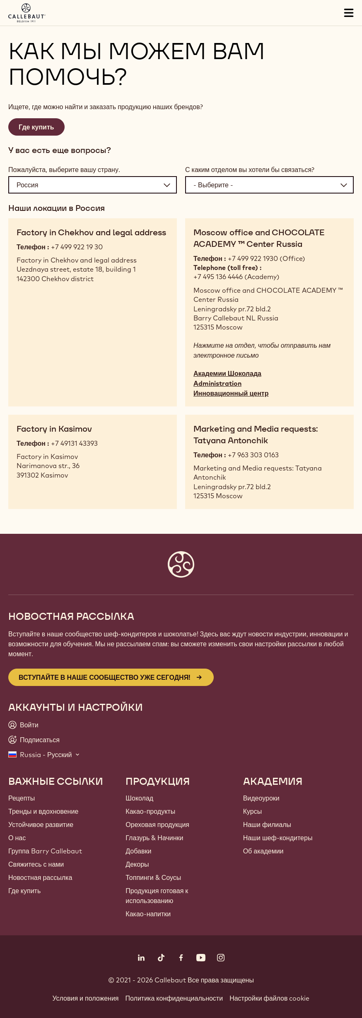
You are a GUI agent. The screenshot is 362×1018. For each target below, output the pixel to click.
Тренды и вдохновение (43, 811)
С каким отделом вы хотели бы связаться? (249, 169)
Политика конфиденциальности (174, 998)
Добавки (138, 851)
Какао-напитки (148, 914)
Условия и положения (86, 998)
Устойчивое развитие (40, 824)
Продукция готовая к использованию (156, 896)
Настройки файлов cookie (269, 998)
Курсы (252, 811)
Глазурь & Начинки (154, 838)
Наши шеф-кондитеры (278, 838)
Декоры (137, 864)
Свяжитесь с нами (36, 864)
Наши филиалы (267, 824)
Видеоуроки (261, 798)
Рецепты (21, 798)
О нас (17, 838)
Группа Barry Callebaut (45, 851)
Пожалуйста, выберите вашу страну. (64, 169)
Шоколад (139, 798)
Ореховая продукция (157, 824)
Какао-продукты (150, 811)
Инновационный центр (230, 393)
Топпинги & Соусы (153, 877)
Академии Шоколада (227, 373)
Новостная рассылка (40, 877)
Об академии (263, 851)
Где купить (36, 127)
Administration (217, 383)
